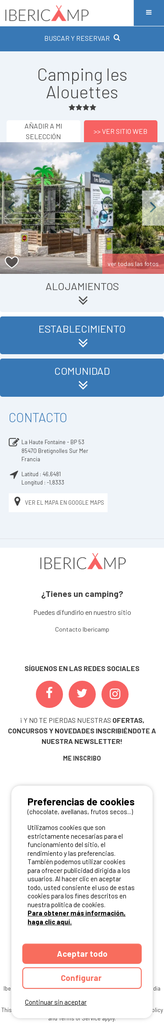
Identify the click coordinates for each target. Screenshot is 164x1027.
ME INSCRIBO (82, 758)
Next (153, 208)
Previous (11, 208)
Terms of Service (80, 1018)
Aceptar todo (82, 953)
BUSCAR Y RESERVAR (82, 38)
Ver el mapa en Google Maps (58, 503)
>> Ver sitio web (120, 131)
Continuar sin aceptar (56, 1002)
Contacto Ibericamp (82, 629)
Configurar (82, 978)
